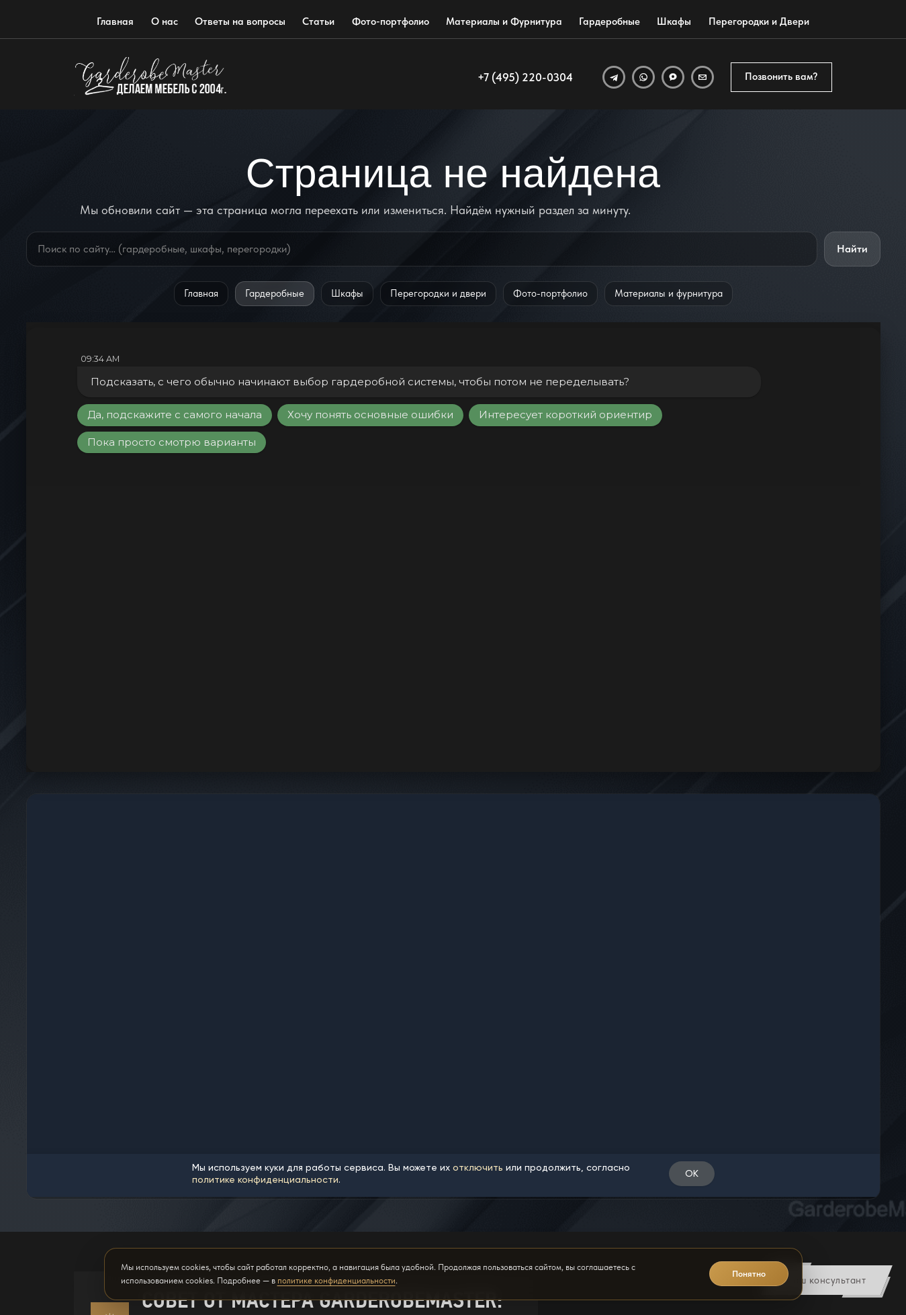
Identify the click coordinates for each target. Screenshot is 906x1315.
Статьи (318, 21)
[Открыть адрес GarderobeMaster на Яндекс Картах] (745, 1155)
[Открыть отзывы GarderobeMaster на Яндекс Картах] (745, 1208)
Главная (115, 21)
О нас (164, 21)
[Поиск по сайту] (421, 249)
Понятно (749, 1274)
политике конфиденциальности (336, 1280)
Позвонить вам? (781, 76)
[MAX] (673, 77)
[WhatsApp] (643, 77)
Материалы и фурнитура (669, 293)
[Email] (702, 77)
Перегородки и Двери (759, 21)
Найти (852, 248)
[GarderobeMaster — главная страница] (151, 77)
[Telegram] (613, 77)
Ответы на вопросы (240, 21)
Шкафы (674, 21)
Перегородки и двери (438, 293)
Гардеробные (609, 21)
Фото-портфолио (390, 21)
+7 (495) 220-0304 (525, 77)
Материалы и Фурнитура (504, 21)
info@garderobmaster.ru (590, 1148)
